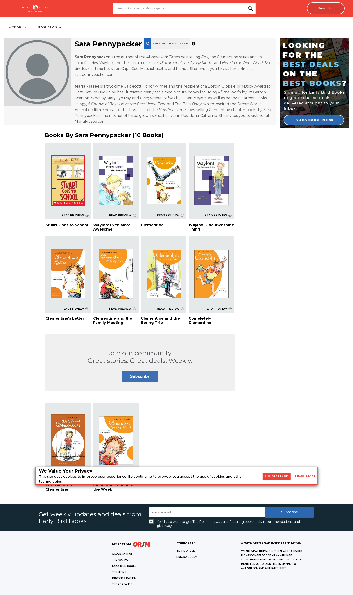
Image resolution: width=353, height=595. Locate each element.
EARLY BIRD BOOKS (124, 566)
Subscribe (325, 8)
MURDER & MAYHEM (124, 578)
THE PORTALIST (122, 584)
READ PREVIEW (75, 215)
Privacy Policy (186, 557)
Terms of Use (185, 551)
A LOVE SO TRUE (122, 554)
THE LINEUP (119, 572)
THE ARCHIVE (120, 560)
